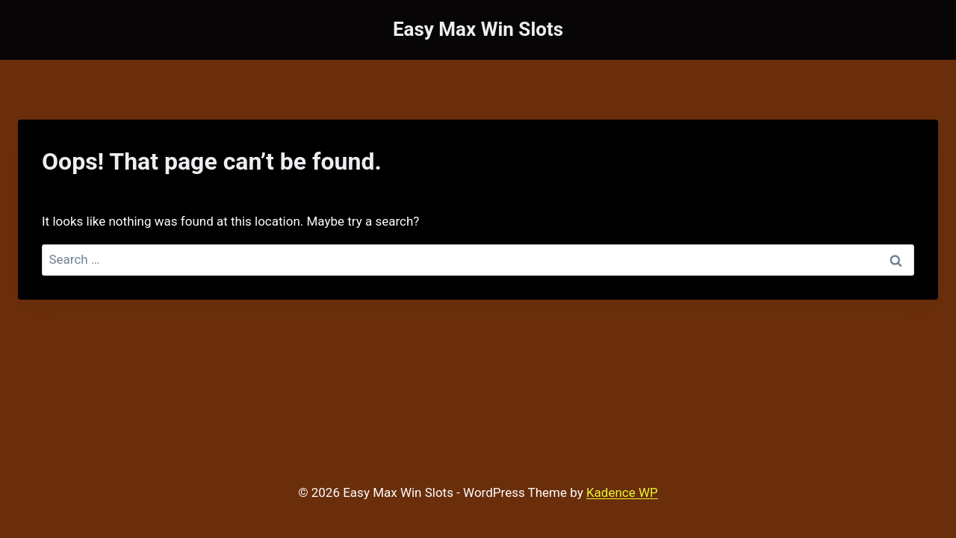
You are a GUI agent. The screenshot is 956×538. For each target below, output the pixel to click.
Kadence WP (622, 492)
